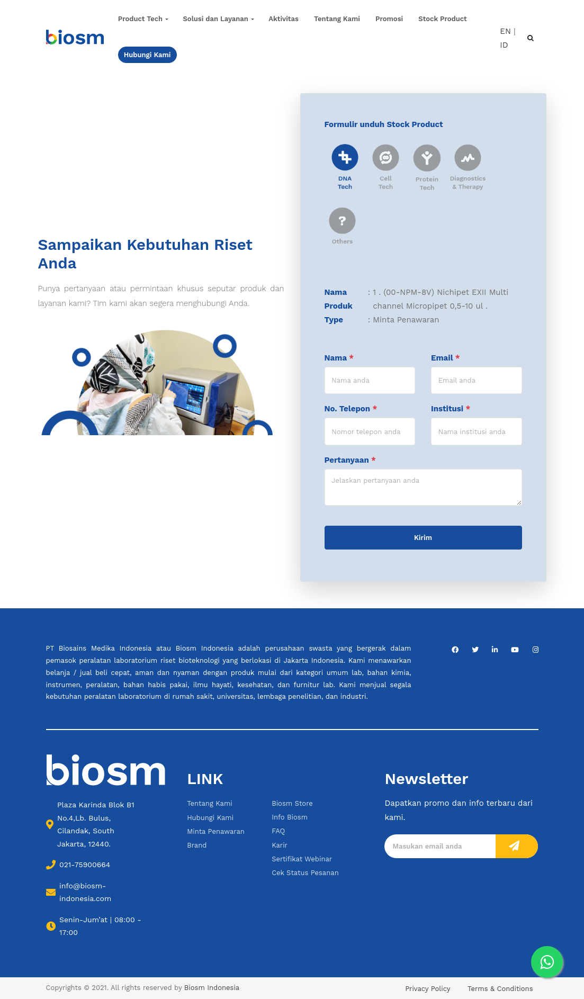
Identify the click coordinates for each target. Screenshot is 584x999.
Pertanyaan (350, 460)
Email (445, 358)
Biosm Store (292, 803)
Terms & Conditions (500, 989)
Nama (339, 358)
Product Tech (140, 19)
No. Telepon (351, 408)
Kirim (423, 538)
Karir (279, 845)
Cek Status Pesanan (305, 873)
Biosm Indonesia (211, 988)
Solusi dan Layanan (215, 19)
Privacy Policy (427, 989)
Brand (196, 845)
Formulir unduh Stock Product (384, 124)
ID (504, 45)
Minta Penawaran (216, 831)
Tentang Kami (337, 19)
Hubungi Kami (210, 818)
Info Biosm (290, 817)
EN (505, 30)
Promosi (389, 19)
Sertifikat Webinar (302, 859)
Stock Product (442, 19)
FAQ (278, 831)
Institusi (450, 408)
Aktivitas (283, 19)
